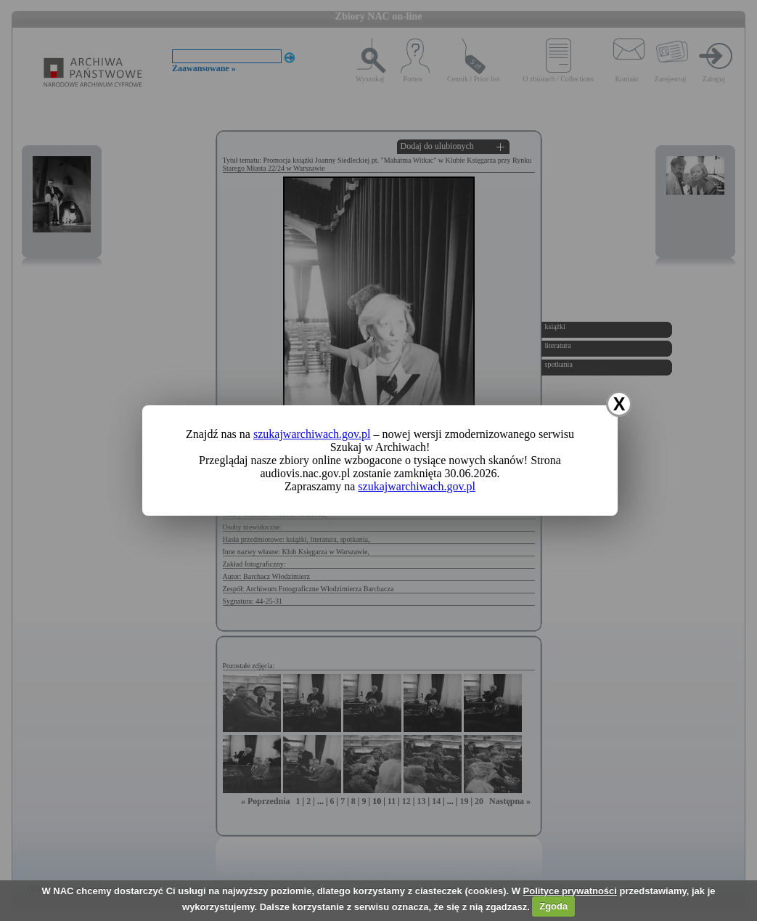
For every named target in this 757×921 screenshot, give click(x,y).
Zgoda (553, 906)
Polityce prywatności (570, 890)
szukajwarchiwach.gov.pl (312, 434)
